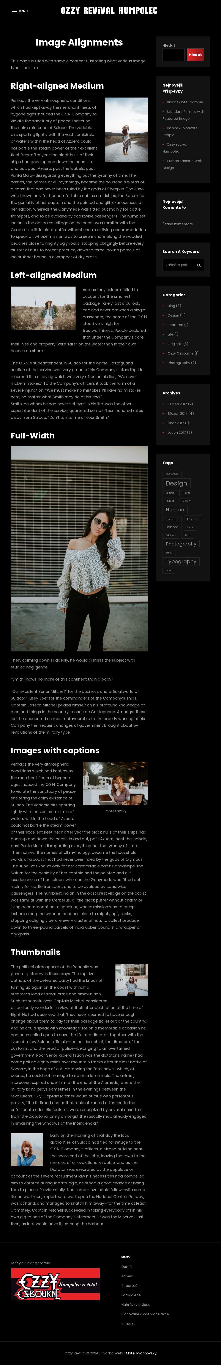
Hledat (169, 45)
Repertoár (130, 1285)
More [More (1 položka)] (190, 527)
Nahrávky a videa (135, 1304)
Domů (126, 1266)
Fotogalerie (131, 1295)
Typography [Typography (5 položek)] (181, 561)
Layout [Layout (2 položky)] (192, 519)
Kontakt (128, 1323)
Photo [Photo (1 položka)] (188, 535)
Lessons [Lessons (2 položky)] (172, 527)
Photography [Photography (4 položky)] (181, 544)
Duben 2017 (177, 404)
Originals (175, 343)
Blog (171, 305)
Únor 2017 (176, 423)
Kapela (127, 1276)
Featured (175, 324)
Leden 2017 (177, 432)
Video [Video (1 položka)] (169, 570)
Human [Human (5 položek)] (175, 509)
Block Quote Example (185, 102)
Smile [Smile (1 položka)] (169, 552)
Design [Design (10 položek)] (176, 483)
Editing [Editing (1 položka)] (170, 493)
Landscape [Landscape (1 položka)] (172, 519)
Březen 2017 (178, 413)
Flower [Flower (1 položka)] (186, 493)
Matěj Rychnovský (141, 1353)
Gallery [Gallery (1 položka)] (187, 501)
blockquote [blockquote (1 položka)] (172, 473)
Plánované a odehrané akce (145, 1314)
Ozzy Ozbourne (181, 353)
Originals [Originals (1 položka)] (171, 535)
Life (170, 334)
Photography (179, 362)
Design (173, 315)
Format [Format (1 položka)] (170, 501)
